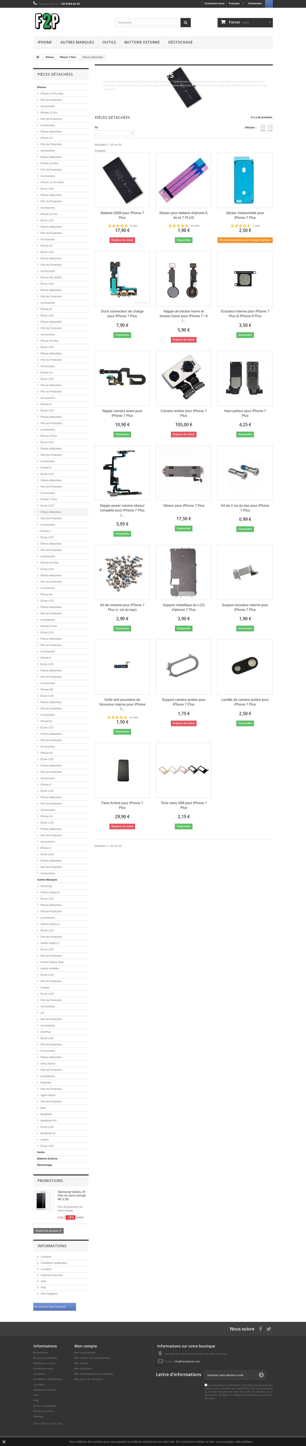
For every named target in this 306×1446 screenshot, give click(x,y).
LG (42, 1012)
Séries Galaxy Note (52, 962)
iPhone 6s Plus (49, 562)
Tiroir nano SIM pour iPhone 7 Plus (183, 805)
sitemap (38, 1416)
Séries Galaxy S (50, 892)
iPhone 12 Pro (49, 112)
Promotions (50, 1180)
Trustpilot (100, 150)
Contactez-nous (214, 3)
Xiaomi (44, 1139)
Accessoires (47, 106)
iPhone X (45, 404)
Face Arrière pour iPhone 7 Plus (122, 805)
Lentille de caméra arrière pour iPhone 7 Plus (245, 702)
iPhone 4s (46, 816)
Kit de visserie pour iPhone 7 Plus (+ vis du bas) (122, 607)
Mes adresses (83, 1368)
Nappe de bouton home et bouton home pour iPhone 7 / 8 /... (184, 316)
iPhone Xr (46, 309)
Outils (109, 42)
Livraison (46, 1256)
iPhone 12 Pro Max (51, 93)
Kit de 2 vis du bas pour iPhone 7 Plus (245, 508)
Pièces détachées (51, 131)
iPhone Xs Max (49, 340)
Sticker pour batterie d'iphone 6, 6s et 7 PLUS (183, 215)
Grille (262, 128)
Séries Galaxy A (50, 924)
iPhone (44, 42)
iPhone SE (46, 689)
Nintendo (45, 1082)
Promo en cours (43, 1411)
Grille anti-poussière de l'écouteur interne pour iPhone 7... (122, 704)
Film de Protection (51, 99)
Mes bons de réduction (88, 1379)
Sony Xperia (47, 1063)
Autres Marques (77, 42)
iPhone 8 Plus (48, 435)
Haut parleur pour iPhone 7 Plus (245, 413)
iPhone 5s (46, 752)
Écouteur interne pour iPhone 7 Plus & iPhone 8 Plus (245, 313)
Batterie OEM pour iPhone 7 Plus (122, 215)
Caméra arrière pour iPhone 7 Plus (184, 413)
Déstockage (180, 42)
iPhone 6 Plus (48, 626)
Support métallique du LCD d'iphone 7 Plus (183, 607)
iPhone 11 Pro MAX (52, 182)
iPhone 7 (45, 531)
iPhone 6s (46, 594)
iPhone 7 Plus (48, 499)
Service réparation (44, 1405)
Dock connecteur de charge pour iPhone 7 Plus (122, 313)
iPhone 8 (45, 467)
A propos (45, 1269)
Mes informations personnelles (93, 1373)
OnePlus (45, 1031)
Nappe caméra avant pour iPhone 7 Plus (122, 413)
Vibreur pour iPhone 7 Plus (183, 506)
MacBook (46, 1114)
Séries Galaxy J (49, 943)
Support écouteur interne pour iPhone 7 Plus (245, 607)
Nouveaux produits (45, 1357)
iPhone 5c (46, 721)
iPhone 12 (46, 137)
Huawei (45, 987)
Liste (270, 128)
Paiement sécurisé (51, 1275)
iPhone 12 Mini (49, 163)
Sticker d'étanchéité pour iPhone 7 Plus (245, 215)
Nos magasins (49, 1293)
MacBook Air (48, 1133)
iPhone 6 (45, 657)
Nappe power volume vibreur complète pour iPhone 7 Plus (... (122, 510)
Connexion (255, 3)
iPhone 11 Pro (49, 214)
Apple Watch (48, 1095)
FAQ (43, 1287)
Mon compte (85, 1346)
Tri (96, 127)
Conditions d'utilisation (53, 1262)
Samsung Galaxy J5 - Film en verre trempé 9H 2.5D (72, 1195)
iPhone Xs (46, 372)
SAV (43, 1281)
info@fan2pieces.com (187, 1361)
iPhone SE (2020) (51, 277)
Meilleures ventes (44, 1363)
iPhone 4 (45, 847)
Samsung (46, 886)
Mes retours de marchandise (92, 1357)
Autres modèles (49, 968)
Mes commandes (85, 1352)
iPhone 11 (46, 245)
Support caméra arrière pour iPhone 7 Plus (184, 702)
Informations (52, 1245)
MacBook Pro (48, 1120)
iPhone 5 (45, 784)
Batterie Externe (142, 42)
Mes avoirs (81, 1363)
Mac (43, 1107)
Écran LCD (47, 188)
